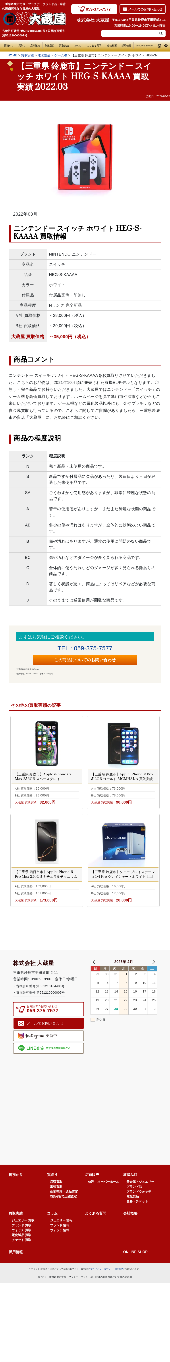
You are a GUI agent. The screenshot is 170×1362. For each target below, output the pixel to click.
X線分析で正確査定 (63, 1201)
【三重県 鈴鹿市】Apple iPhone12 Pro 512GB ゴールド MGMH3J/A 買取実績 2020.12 (122, 781)
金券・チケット (137, 1206)
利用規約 (119, 1274)
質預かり (9, 45)
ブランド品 (134, 1191)
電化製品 (44, 55)
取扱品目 (49, 45)
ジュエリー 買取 (23, 1225)
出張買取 (56, 1191)
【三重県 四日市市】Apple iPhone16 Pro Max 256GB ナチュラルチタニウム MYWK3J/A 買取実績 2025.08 (46, 879)
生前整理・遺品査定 (64, 1196)
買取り (22, 45)
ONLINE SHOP (144, 45)
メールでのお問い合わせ (145, 9)
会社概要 (112, 45)
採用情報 (126, 45)
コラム (77, 45)
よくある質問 (95, 45)
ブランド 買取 (21, 1230)
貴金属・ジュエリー (140, 1186)
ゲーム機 (60, 55)
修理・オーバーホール (103, 1186)
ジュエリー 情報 (61, 1225)
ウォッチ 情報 (60, 1235)
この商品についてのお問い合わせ (85, 664)
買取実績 (64, 45)
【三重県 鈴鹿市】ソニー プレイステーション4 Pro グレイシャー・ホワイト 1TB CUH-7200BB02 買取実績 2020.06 (123, 879)
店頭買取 (56, 1186)
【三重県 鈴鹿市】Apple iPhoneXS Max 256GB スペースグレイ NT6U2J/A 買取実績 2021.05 (43, 781)
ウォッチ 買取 (21, 1235)
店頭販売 (35, 45)
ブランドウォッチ (138, 1196)
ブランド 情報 (60, 1230)
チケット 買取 (21, 1244)
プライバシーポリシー (101, 1274)
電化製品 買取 (21, 1239)
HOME (12, 55)
